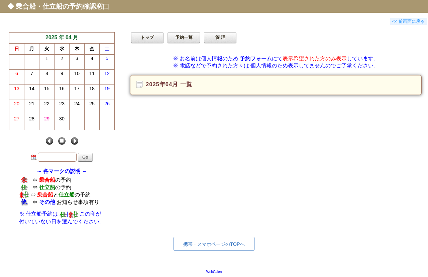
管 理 (220, 37)
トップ (147, 37)
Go (85, 157)
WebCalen (214, 272)
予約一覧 (184, 37)
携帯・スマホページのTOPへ (213, 244)
